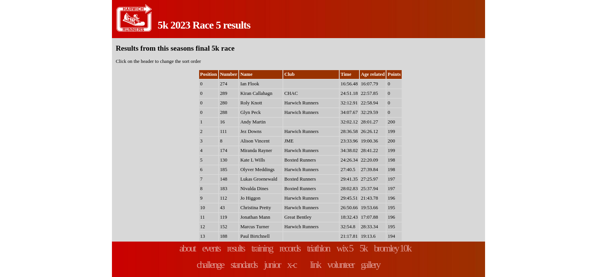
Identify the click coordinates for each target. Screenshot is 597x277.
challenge (209, 264)
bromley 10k (392, 248)
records (289, 248)
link (315, 264)
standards (244, 264)
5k (363, 248)
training (262, 248)
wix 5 (345, 248)
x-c (291, 264)
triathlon (318, 248)
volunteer (340, 264)
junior (272, 264)
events (211, 248)
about (187, 248)
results (235, 248)
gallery (370, 264)
